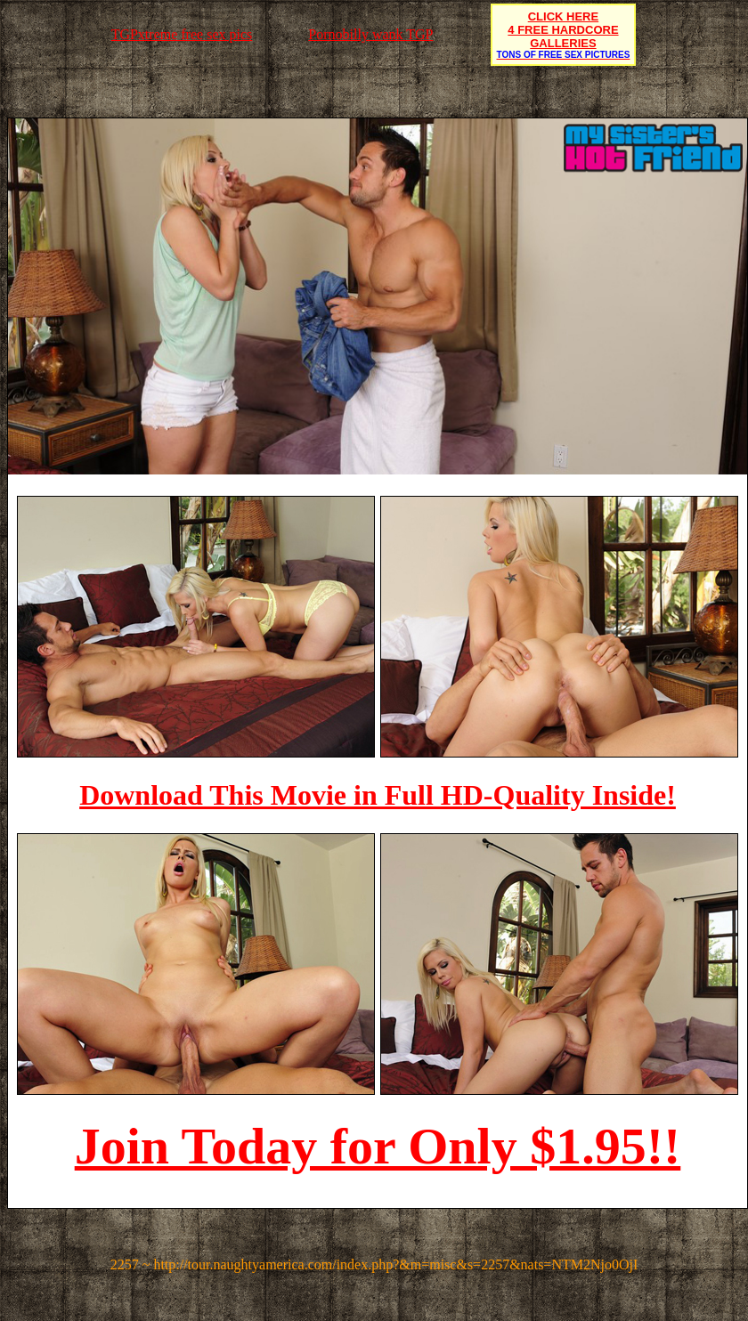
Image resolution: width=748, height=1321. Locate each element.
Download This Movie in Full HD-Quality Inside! (377, 795)
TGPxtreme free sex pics (182, 34)
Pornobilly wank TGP (370, 34)
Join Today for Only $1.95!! (378, 1146)
